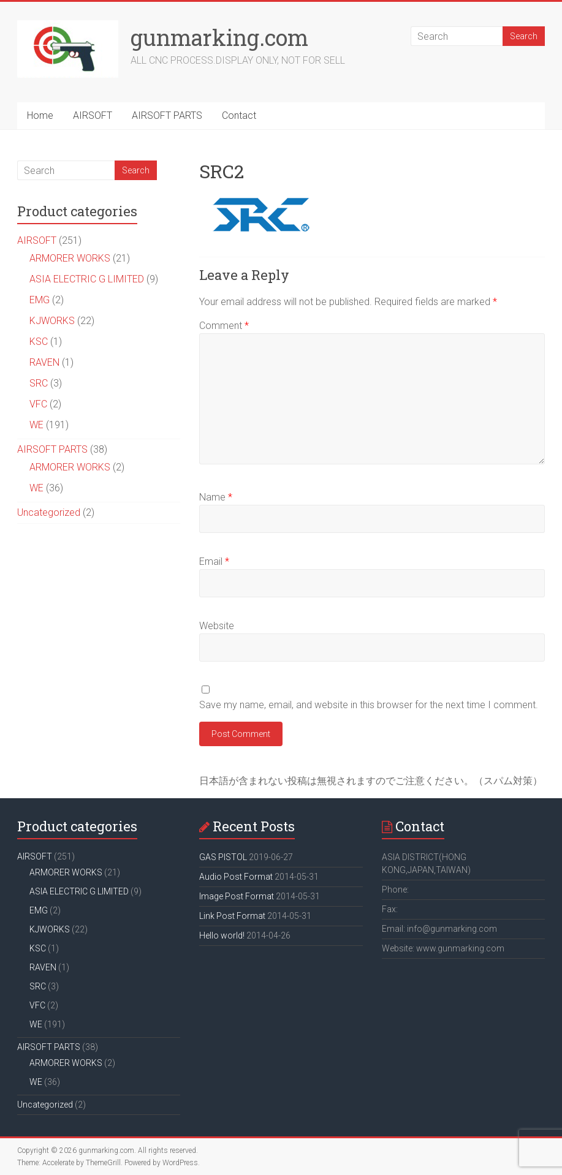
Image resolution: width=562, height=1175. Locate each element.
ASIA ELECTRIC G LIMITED (86, 279)
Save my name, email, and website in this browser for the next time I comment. (368, 705)
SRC (38, 383)
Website (216, 626)
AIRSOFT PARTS (167, 115)
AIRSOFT (92, 115)
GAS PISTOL (223, 857)
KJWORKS (52, 321)
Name (215, 497)
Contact (239, 115)
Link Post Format (232, 916)
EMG (39, 300)
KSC (38, 341)
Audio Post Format (236, 877)
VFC (38, 404)
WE (36, 425)
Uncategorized (48, 512)
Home (40, 115)
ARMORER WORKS (69, 258)
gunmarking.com (219, 37)
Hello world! (222, 935)
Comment (224, 325)
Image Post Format (236, 896)
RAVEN (44, 362)
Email (214, 561)
